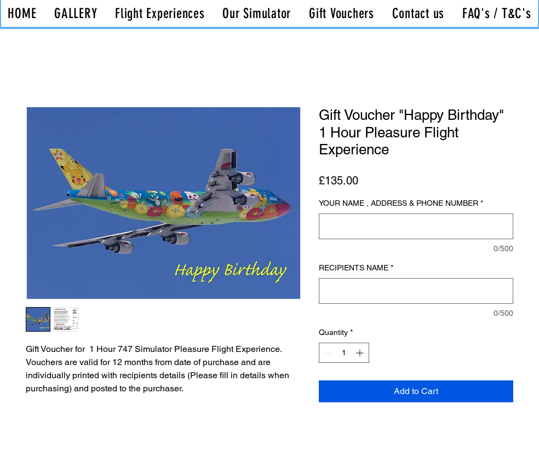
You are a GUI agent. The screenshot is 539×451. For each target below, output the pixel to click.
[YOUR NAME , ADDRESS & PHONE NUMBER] (416, 226)
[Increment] (361, 352)
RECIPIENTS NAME (356, 267)
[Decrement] (327, 352)
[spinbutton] (344, 352)
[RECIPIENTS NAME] (416, 291)
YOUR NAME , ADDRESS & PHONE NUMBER (401, 203)
